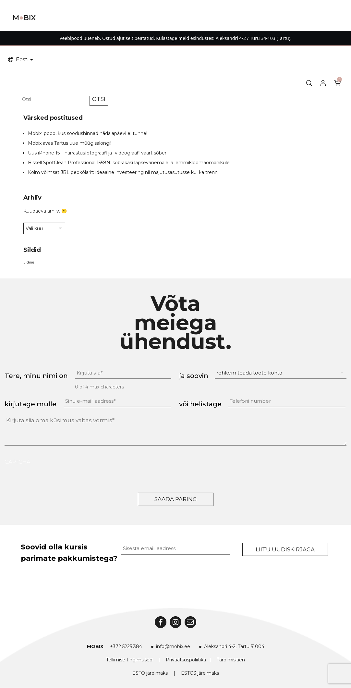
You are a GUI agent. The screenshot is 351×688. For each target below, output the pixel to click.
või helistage (200, 404)
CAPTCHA (17, 462)
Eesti (18, 59)
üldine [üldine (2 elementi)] (28, 262)
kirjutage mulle (30, 404)
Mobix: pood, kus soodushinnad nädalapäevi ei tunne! (87, 133)
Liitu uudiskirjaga (285, 549)
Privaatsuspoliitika (186, 660)
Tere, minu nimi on (36, 376)
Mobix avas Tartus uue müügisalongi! (69, 143)
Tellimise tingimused (129, 660)
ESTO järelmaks (150, 673)
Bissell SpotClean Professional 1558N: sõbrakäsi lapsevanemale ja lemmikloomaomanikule (129, 163)
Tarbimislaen (231, 660)
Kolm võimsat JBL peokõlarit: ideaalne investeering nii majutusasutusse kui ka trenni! (124, 172)
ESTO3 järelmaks (200, 673)
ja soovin (193, 376)
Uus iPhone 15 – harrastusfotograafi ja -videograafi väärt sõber (97, 153)
